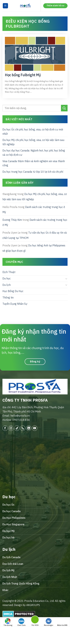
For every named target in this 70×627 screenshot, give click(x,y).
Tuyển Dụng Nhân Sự (14, 303)
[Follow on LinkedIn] (28, 428)
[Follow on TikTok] (17, 428)
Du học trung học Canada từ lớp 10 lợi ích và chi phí (32, 171)
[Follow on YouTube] (34, 428)
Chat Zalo (21, 622)
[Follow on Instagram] (11, 428)
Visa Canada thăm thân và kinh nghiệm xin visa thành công (33, 163)
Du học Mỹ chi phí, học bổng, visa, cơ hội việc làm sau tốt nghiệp (33, 142)
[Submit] (64, 108)
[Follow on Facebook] (5, 428)
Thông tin (8, 297)
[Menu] (5, 6)
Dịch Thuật (8, 272)
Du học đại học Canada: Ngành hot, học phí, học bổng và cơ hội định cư (33, 152)
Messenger (48, 622)
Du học (6, 278)
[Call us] (22, 428)
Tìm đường (7, 622)
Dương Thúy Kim (12, 219)
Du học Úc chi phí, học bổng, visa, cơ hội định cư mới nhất (32, 131)
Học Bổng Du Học (12, 291)
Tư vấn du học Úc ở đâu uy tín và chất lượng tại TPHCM (34, 235)
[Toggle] (66, 278)
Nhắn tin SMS (62, 622)
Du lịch (6, 284)
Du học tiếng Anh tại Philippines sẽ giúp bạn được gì (33, 248)
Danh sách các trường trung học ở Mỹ (33, 209)
